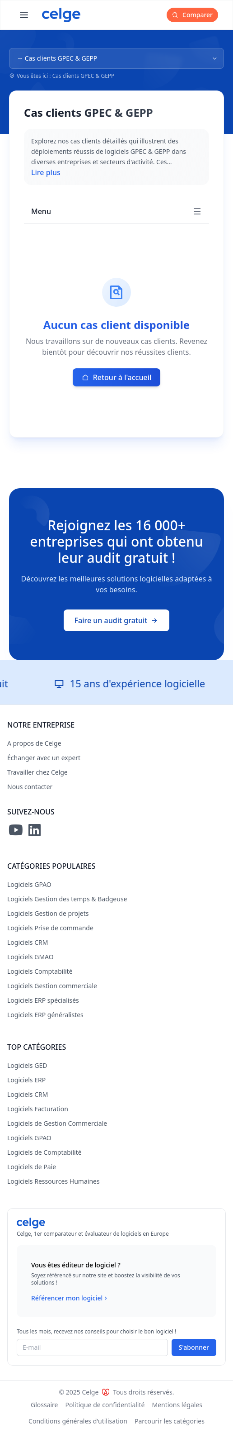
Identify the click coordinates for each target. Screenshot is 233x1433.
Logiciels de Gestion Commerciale (57, 1123)
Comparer (192, 14)
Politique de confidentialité (105, 1404)
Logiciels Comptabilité (40, 971)
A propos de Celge (34, 743)
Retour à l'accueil (117, 377)
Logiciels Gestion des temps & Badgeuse (67, 899)
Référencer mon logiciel (70, 1298)
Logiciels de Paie (31, 1166)
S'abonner (194, 1347)
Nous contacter (29, 786)
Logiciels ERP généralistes (45, 1014)
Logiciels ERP (26, 1080)
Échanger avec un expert (43, 757)
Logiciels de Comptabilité (44, 1152)
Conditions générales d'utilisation (77, 1421)
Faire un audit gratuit (117, 620)
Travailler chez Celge (37, 772)
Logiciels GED (27, 1065)
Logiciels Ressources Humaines (53, 1181)
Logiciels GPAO (29, 884)
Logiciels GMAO (30, 956)
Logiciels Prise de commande (50, 928)
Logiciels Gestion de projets (48, 913)
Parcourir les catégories (170, 1421)
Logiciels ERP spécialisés (43, 1000)
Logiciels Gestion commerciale (52, 985)
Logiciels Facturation (37, 1109)
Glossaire (44, 1404)
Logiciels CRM (27, 942)
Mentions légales (177, 1404)
